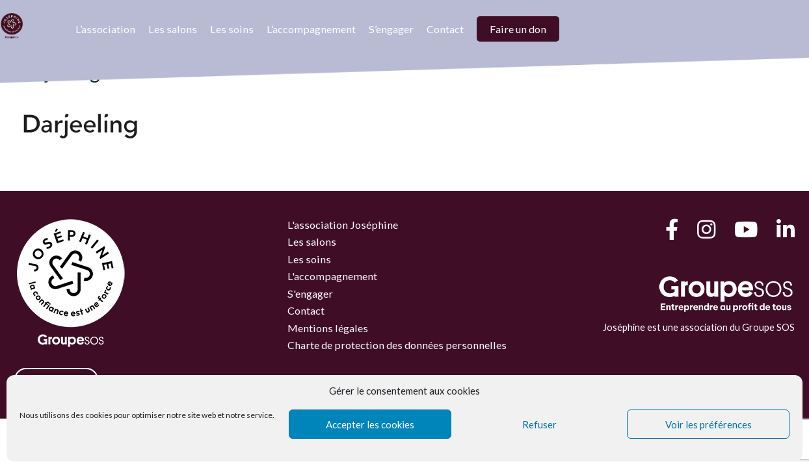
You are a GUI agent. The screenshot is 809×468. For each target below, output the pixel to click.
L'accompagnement (332, 276)
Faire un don (518, 29)
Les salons (172, 29)
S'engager (310, 293)
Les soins (232, 29)
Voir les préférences (708, 424)
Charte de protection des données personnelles (397, 345)
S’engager (391, 29)
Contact (445, 29)
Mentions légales (327, 328)
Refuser (539, 424)
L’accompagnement (311, 29)
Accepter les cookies (370, 424)
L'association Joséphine (342, 224)
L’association (105, 29)
